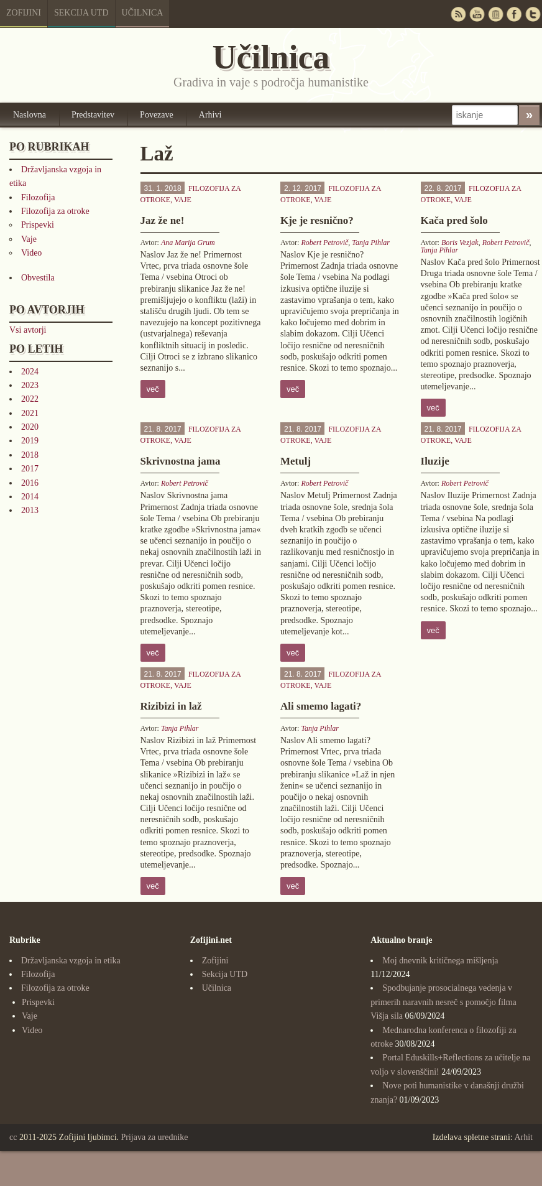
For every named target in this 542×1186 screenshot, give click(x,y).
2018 (30, 455)
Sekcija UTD (81, 12)
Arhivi (210, 114)
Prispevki (37, 224)
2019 (30, 440)
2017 (30, 468)
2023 (30, 385)
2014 (30, 496)
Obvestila (38, 277)
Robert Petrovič (324, 242)
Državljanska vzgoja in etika (71, 960)
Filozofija (38, 197)
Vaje (29, 239)
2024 (30, 371)
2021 (30, 413)
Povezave (156, 114)
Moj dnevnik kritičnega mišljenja (440, 960)
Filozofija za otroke (55, 211)
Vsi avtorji (28, 330)
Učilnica (142, 12)
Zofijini (23, 12)
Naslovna (29, 114)
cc (13, 1137)
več (153, 389)
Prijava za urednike (154, 1137)
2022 (30, 399)
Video (31, 252)
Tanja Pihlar (371, 242)
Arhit (523, 1137)
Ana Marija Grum (188, 242)
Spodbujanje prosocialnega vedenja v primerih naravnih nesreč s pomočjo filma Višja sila (443, 1002)
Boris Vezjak (460, 242)
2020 (30, 427)
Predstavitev (92, 114)
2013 (30, 510)
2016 (30, 483)
